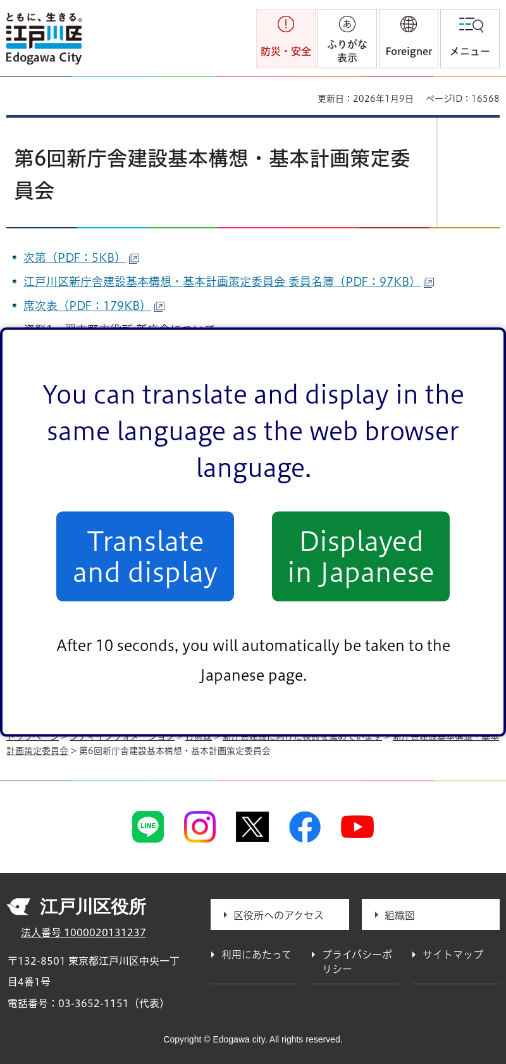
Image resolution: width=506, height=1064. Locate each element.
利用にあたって (256, 955)
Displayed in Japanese (361, 556)
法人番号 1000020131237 (83, 932)
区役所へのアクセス (278, 915)
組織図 (400, 915)
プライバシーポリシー (357, 962)
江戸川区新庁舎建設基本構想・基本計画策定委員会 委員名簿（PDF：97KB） (228, 281)
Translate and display (145, 556)
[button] (408, 38)
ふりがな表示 (347, 51)
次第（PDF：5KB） (81, 257)
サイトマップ (453, 955)
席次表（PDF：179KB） (93, 305)
